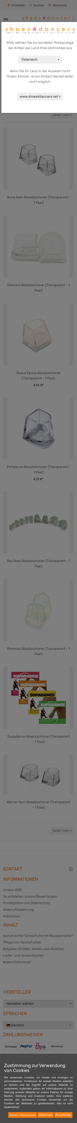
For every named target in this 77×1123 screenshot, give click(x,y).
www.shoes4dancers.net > (40, 97)
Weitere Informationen (22, 1115)
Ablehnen (46, 1115)
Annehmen (63, 1115)
